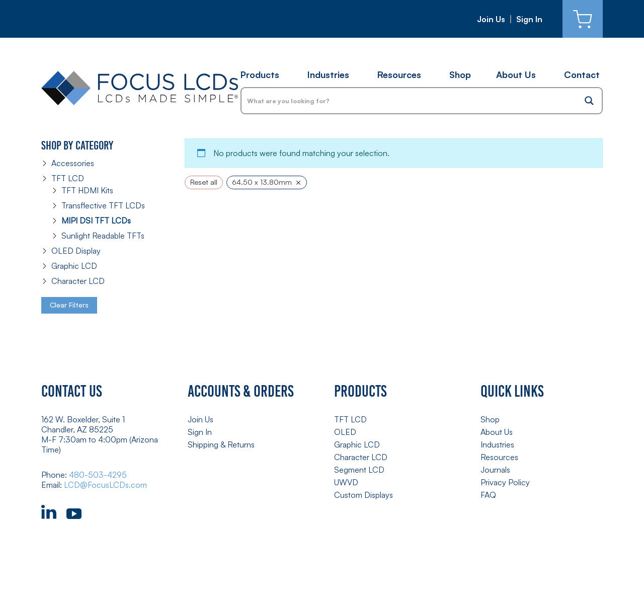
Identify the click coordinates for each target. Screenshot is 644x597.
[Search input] (409, 101)
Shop (460, 74)
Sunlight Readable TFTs (102, 236)
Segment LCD (359, 470)
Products (259, 74)
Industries (328, 74)
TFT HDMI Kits (87, 190)
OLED (345, 432)
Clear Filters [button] (69, 305)
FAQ (488, 495)
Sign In (529, 19)
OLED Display (76, 251)
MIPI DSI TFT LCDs (96, 220)
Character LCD (78, 281)
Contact (582, 74)
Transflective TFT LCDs (103, 205)
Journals (495, 470)
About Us (516, 74)
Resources (399, 74)
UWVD (346, 482)
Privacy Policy (505, 482)
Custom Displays (363, 495)
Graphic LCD (74, 266)
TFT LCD (67, 178)
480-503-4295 (98, 475)
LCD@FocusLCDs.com (105, 485)
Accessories (72, 163)
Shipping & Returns (221, 444)
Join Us (491, 19)
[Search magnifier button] (589, 100)
